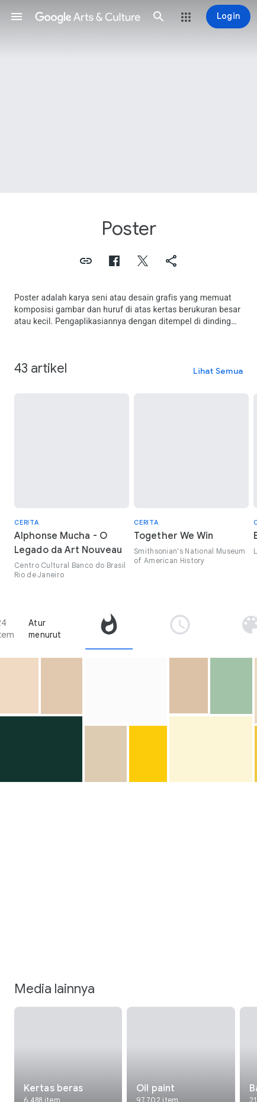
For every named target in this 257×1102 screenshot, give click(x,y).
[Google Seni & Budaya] (87, 16)
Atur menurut (44, 629)
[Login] (228, 16)
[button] (16, 16)
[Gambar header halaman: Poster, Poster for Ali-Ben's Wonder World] (128, 96)
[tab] (109, 628)
